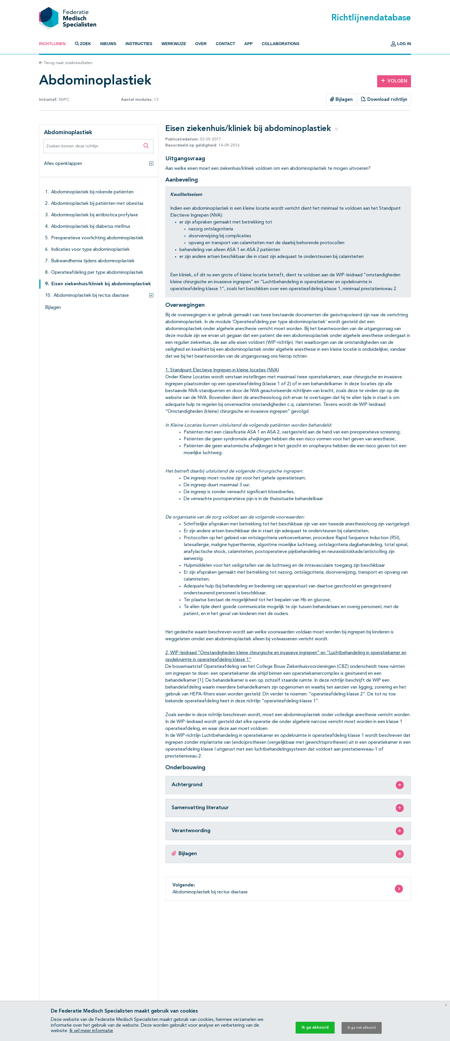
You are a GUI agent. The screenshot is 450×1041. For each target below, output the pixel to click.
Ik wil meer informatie (91, 1031)
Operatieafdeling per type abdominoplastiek (97, 272)
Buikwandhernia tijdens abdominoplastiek (93, 261)
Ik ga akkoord (315, 1027)
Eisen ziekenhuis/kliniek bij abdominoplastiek (101, 284)
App (248, 43)
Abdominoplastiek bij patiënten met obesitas (97, 203)
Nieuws (108, 43)
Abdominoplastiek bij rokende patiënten (92, 192)
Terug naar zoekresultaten (65, 63)
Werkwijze (174, 43)
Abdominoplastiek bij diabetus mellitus (90, 226)
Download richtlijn (384, 99)
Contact (225, 43)
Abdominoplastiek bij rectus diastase (91, 295)
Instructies (138, 43)
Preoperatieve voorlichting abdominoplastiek (97, 238)
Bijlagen (341, 99)
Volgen (394, 81)
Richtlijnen (52, 43)
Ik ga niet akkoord (362, 1028)
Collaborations (280, 43)
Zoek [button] (83, 43)
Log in (401, 43)
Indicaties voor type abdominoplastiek (90, 249)
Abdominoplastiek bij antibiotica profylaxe (94, 215)
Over (201, 43)
